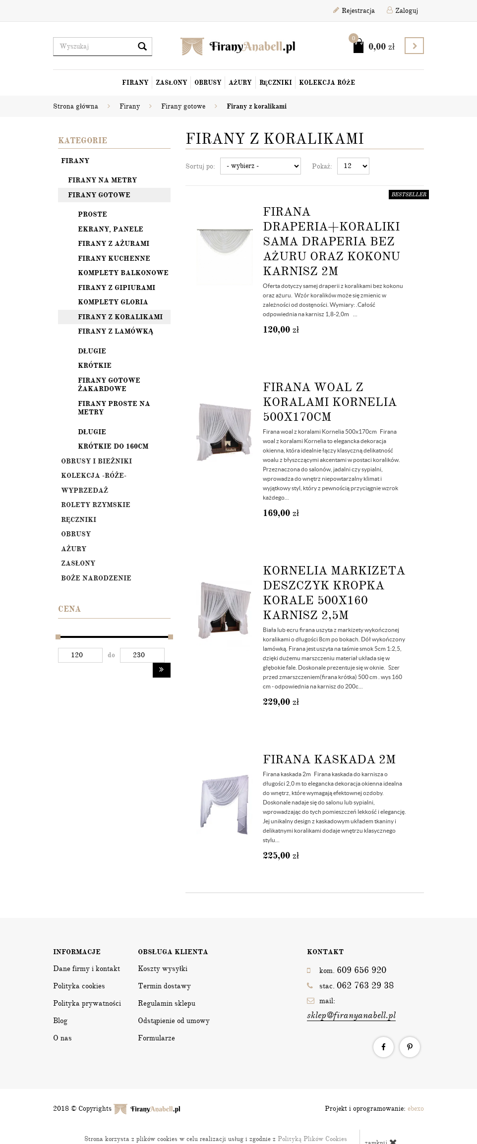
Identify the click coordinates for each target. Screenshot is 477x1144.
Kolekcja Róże (327, 83)
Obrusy (208, 83)
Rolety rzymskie (95, 505)
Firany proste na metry (114, 408)
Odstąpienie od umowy (174, 1020)
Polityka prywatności (87, 1003)
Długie (92, 351)
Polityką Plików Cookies (312, 1139)
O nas (62, 1037)
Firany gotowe (99, 195)
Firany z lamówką (115, 331)
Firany (135, 83)
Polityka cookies (79, 985)
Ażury (240, 83)
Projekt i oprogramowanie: (374, 1108)
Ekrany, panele (110, 229)
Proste (92, 214)
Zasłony (171, 83)
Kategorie (82, 141)
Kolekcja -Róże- (93, 475)
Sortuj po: (200, 166)
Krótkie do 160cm (113, 446)
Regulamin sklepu (166, 1003)
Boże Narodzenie (96, 578)
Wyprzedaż (84, 490)
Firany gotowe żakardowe (109, 385)
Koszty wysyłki (162, 968)
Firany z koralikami (120, 317)
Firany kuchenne (114, 258)
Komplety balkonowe (123, 273)
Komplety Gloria (113, 302)
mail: (351, 1008)
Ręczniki (276, 83)
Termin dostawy (164, 985)
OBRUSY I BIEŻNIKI (96, 461)
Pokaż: (322, 166)
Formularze (156, 1037)
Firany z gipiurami (116, 288)
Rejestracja (354, 10)
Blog (60, 1020)
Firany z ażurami (113, 243)
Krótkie (95, 365)
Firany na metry (102, 180)
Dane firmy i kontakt (86, 968)
